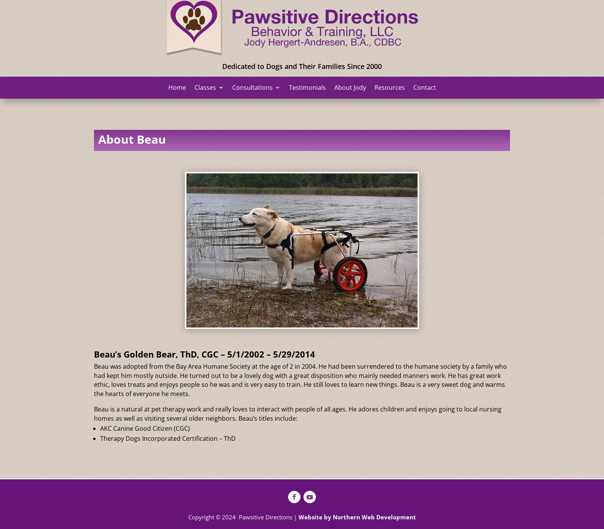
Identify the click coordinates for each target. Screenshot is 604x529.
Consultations (252, 88)
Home (177, 88)
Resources (389, 88)
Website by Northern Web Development (357, 517)
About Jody (350, 88)
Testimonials (307, 88)
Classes (205, 88)
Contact (424, 88)
